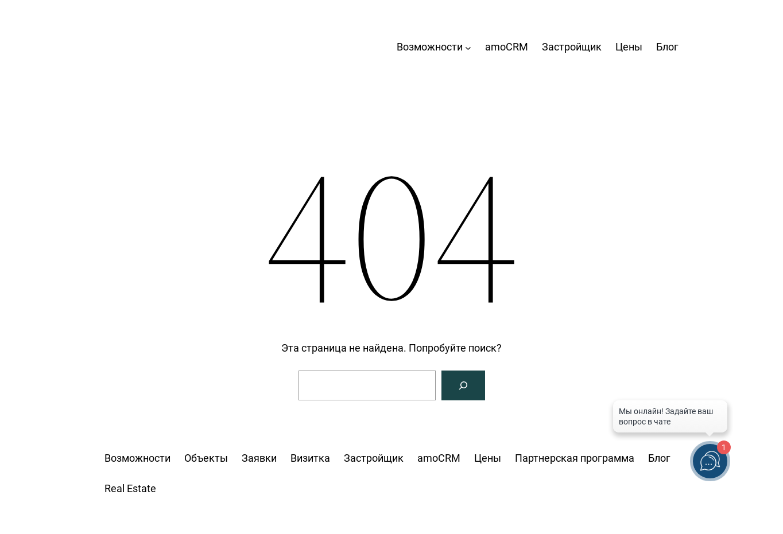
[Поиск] (463, 385)
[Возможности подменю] (468, 47)
